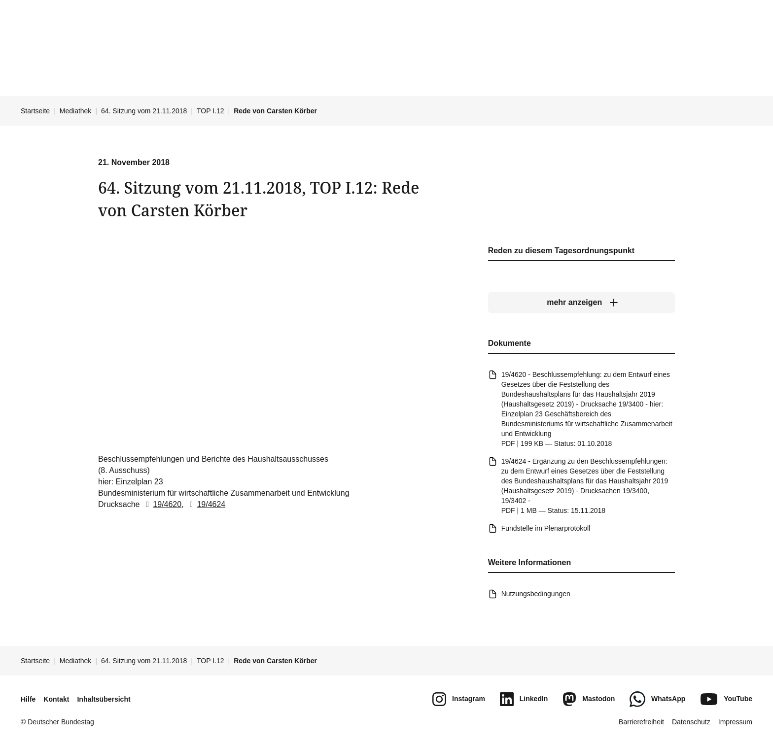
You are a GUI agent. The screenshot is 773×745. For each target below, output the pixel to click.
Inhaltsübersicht (103, 699)
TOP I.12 (210, 111)
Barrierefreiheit (641, 722)
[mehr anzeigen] (581, 303)
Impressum (735, 722)
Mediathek (76, 111)
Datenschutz (691, 722)
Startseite (35, 111)
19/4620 (161, 504)
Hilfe (28, 699)
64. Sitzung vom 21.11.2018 (144, 111)
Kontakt (56, 699)
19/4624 (205, 504)
